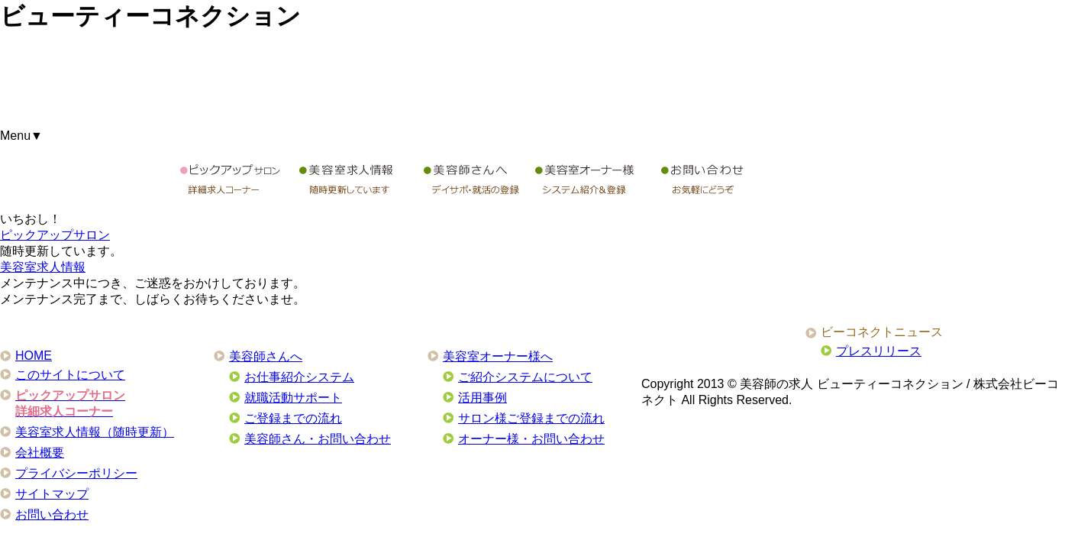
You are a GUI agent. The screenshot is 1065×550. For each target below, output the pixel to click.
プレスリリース (878, 351)
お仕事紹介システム (299, 376)
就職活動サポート (293, 397)
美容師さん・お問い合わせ (317, 438)
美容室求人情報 (43, 266)
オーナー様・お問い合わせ (531, 438)
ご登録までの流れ (293, 418)
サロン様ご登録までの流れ (531, 418)
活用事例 (482, 397)
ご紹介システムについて (525, 376)
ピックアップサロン (55, 234)
